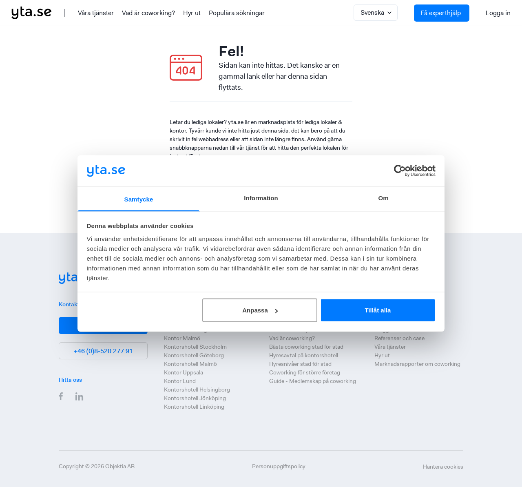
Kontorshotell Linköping (194, 406)
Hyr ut (192, 13)
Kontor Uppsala (183, 372)
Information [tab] (261, 197)
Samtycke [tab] (138, 198)
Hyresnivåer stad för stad (300, 363)
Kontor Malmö (182, 338)
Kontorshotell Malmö (190, 363)
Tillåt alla (378, 310)
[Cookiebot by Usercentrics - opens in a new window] (400, 171)
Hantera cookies (443, 466)
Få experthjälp (440, 13)
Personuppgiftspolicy (278, 466)
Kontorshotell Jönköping (195, 398)
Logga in (498, 13)
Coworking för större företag (304, 372)
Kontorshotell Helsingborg (197, 389)
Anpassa (260, 310)
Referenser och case (399, 338)
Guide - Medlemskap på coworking (312, 381)
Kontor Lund (180, 381)
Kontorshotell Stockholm (195, 346)
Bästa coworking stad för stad (306, 346)
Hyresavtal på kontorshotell (303, 355)
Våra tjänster (96, 13)
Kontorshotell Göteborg (194, 355)
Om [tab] (383, 197)
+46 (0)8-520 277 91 (103, 351)
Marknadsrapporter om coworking (417, 363)
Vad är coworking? (148, 13)
